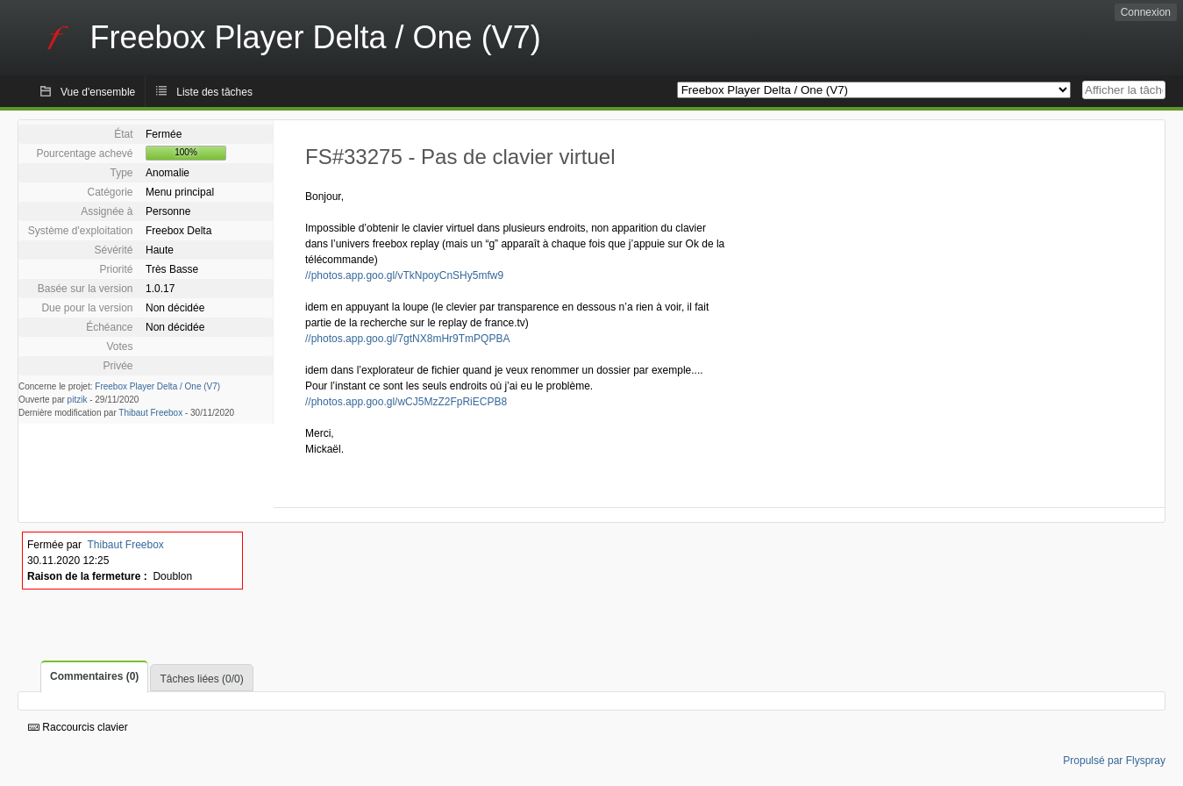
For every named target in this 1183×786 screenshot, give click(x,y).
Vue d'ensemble (98, 92)
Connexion (1146, 12)
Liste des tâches (214, 92)
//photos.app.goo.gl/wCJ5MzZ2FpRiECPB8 (406, 402)
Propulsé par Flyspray (1114, 760)
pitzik (78, 399)
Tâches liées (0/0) (201, 679)
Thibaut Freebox (150, 413)
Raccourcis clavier (78, 727)
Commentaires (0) (94, 676)
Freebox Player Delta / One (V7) (157, 386)
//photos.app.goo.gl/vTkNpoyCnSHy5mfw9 (404, 275)
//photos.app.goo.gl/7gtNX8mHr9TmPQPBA (407, 338)
